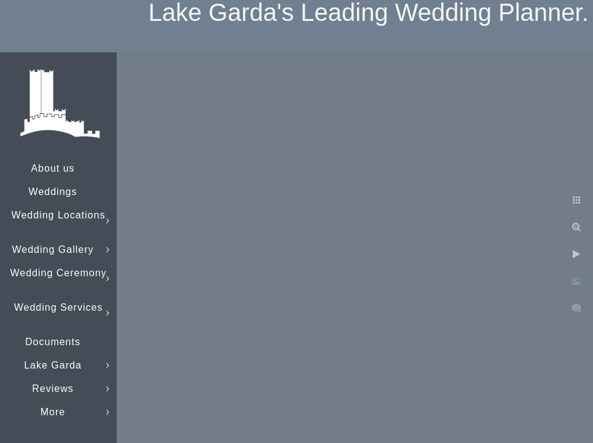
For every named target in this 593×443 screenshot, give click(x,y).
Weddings (53, 191)
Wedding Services (58, 307)
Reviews (52, 388)
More (53, 412)
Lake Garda (53, 365)
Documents (53, 342)
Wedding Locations (59, 215)
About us (52, 168)
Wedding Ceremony (58, 273)
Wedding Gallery (53, 249)
